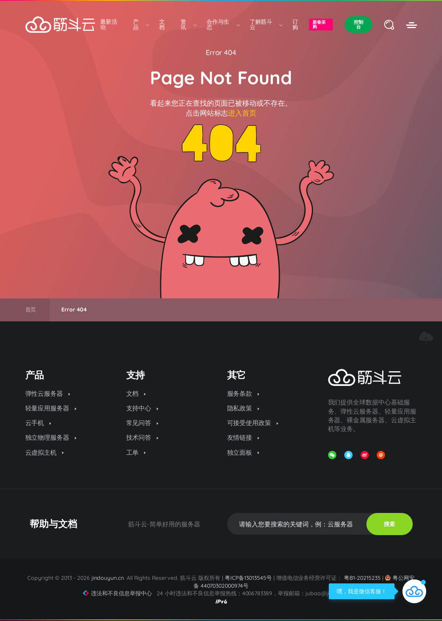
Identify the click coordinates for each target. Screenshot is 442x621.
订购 (295, 24)
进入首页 (242, 113)
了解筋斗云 (266, 24)
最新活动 (108, 24)
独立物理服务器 (51, 437)
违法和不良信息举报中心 (117, 593)
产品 (141, 24)
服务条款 (243, 393)
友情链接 (243, 437)
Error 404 (221, 52)
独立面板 (243, 452)
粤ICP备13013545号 (248, 577)
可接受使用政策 (253, 423)
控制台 (358, 24)
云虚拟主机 (44, 452)
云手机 (38, 423)
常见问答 (142, 423)
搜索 (389, 524)
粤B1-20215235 (362, 577)
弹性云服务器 (47, 393)
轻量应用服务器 (51, 408)
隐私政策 (243, 408)
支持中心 (142, 408)
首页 (30, 309)
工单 (136, 452)
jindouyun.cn (107, 577)
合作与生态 (223, 24)
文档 (162, 24)
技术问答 (142, 437)
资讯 (188, 24)
